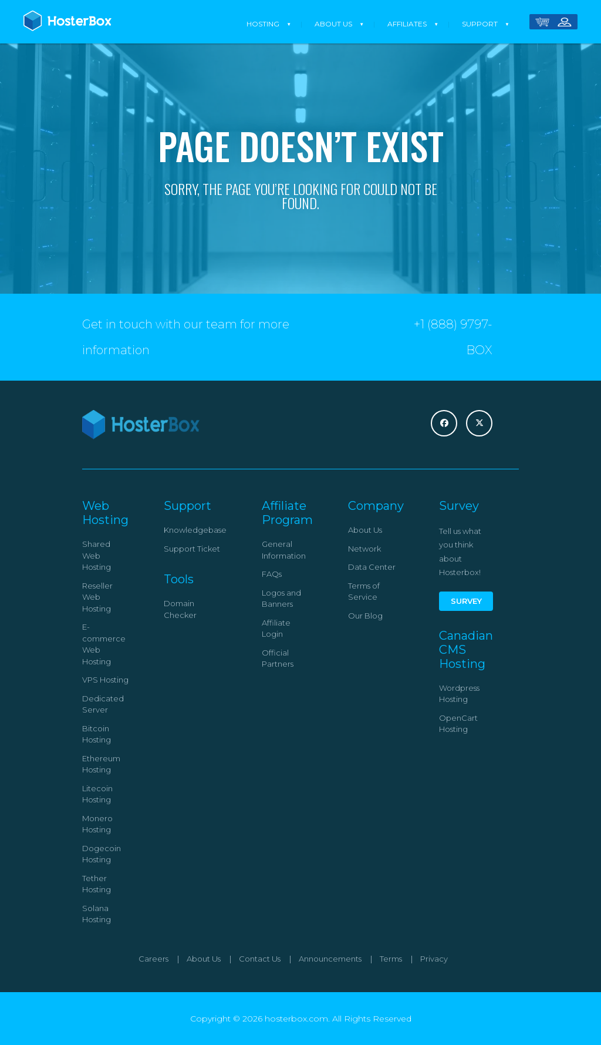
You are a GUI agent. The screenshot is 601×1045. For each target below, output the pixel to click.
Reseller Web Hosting (97, 597)
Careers (153, 958)
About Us (333, 23)
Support (480, 23)
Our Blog (365, 615)
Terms (391, 958)
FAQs (272, 574)
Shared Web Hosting (96, 555)
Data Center (372, 567)
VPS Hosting (105, 679)
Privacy (434, 958)
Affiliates (407, 23)
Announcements (330, 958)
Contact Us (260, 958)
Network (364, 548)
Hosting (263, 23)
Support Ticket (192, 548)
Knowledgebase (195, 530)
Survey (466, 601)
